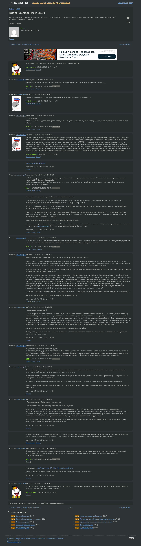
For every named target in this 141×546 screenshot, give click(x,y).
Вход (131, 3)
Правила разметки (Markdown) (55, 538)
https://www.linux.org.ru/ (14, 542)
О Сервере (10, 538)
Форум (55, 3)
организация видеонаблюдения (91, 516)
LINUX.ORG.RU (18, 3)
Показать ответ (30, 70)
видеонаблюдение (86, 528)
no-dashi (28, 101)
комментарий (21, 79)
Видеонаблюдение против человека (28, 519)
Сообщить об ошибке (13, 540)
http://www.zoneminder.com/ (35, 163)
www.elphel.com (43, 226)
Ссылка (12, 39)
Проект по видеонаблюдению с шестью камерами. (98, 519)
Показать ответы (31, 249)
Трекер (62, 3)
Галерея (43, 3)
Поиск (67, 3)
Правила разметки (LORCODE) (35, 538)
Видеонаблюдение (22, 516)
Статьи (49, 3)
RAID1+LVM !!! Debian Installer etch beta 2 (25, 44)
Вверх (131, 538)
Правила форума (20, 538)
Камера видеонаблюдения (25, 525)
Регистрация (123, 3)
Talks (18, 9)
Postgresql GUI (124, 44)
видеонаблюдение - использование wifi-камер (96, 522)
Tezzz (22, 28)
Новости (35, 3)
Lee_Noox (29, 67)
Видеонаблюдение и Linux (27, 13)
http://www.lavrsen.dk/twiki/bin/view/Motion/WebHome (55, 468)
